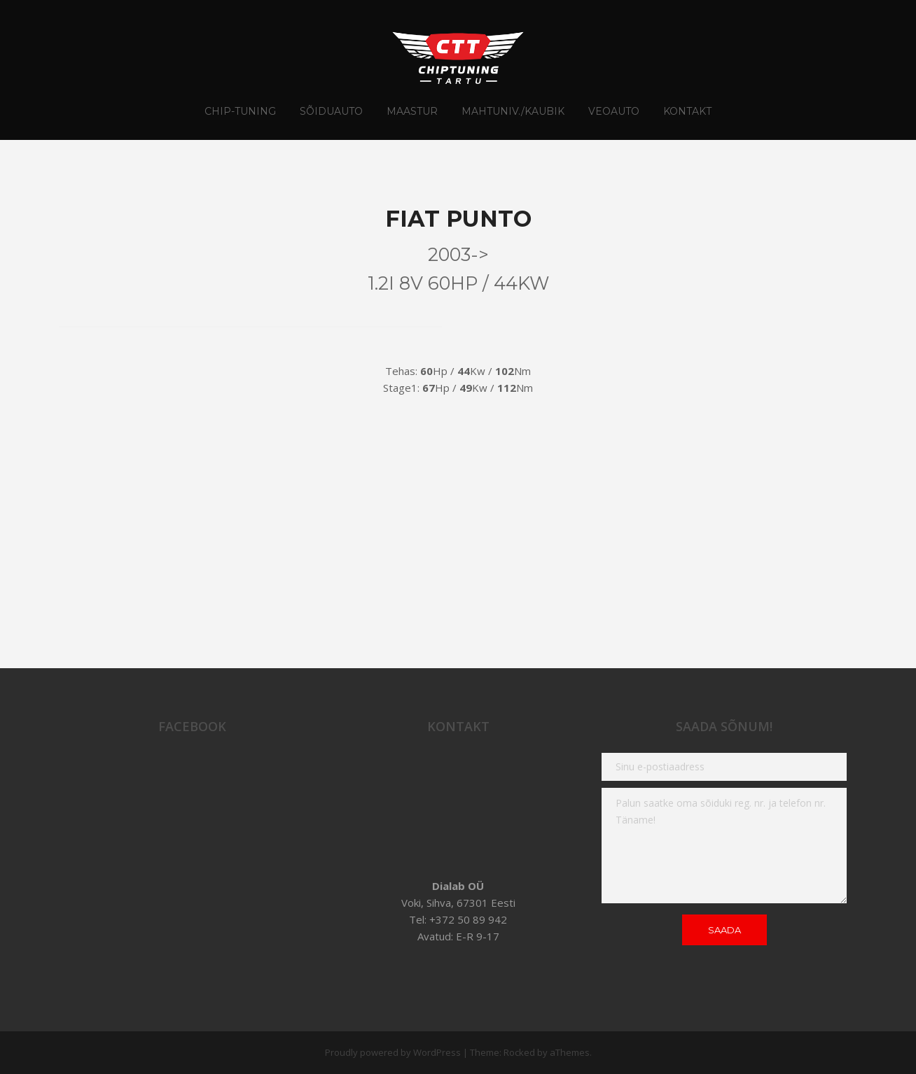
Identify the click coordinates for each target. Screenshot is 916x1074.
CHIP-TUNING (240, 111)
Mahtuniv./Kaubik (513, 111)
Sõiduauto (331, 111)
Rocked (519, 1052)
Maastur (412, 111)
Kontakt (687, 111)
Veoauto (613, 111)
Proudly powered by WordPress (393, 1052)
